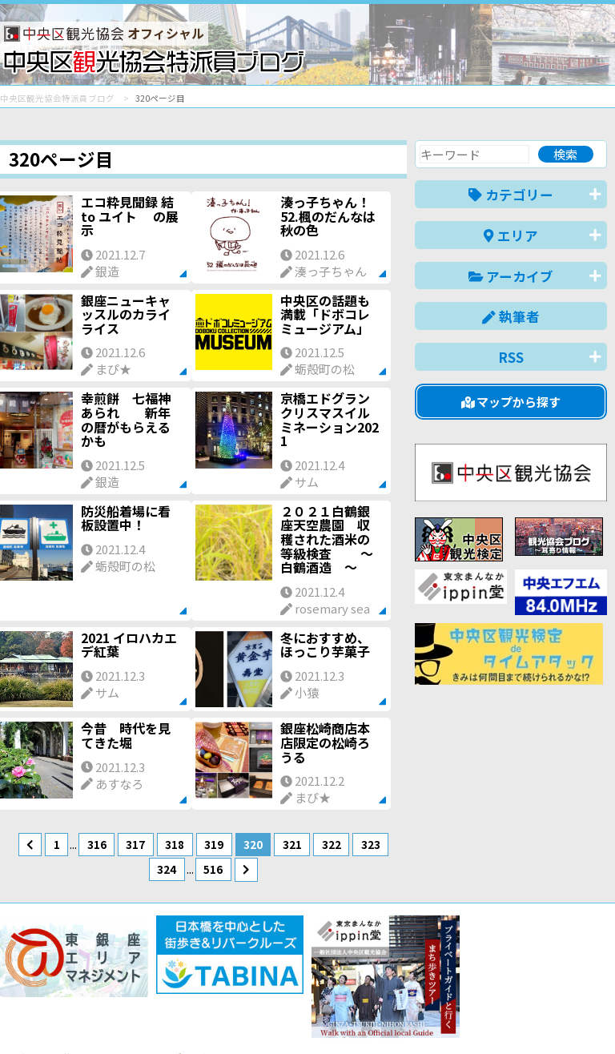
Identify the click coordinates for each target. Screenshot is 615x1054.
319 (213, 844)
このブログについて (193, 984)
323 (370, 844)
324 (166, 869)
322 (331, 844)
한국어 (589, 1016)
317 (135, 844)
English (386, 1016)
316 (97, 844)
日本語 (330, 1016)
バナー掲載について (60, 984)
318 (174, 844)
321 (292, 844)
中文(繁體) (525, 1016)
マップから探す (511, 401)
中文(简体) (452, 1016)
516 (213, 869)
